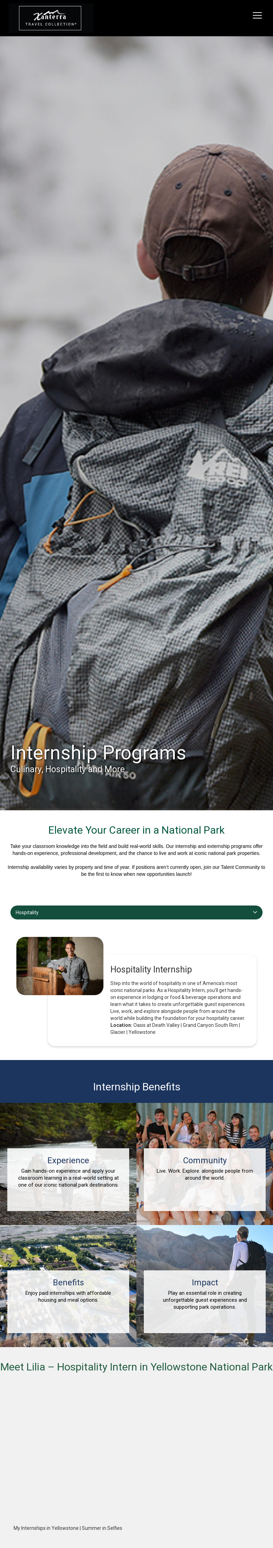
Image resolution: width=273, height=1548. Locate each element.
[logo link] (51, 18)
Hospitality (27, 912)
